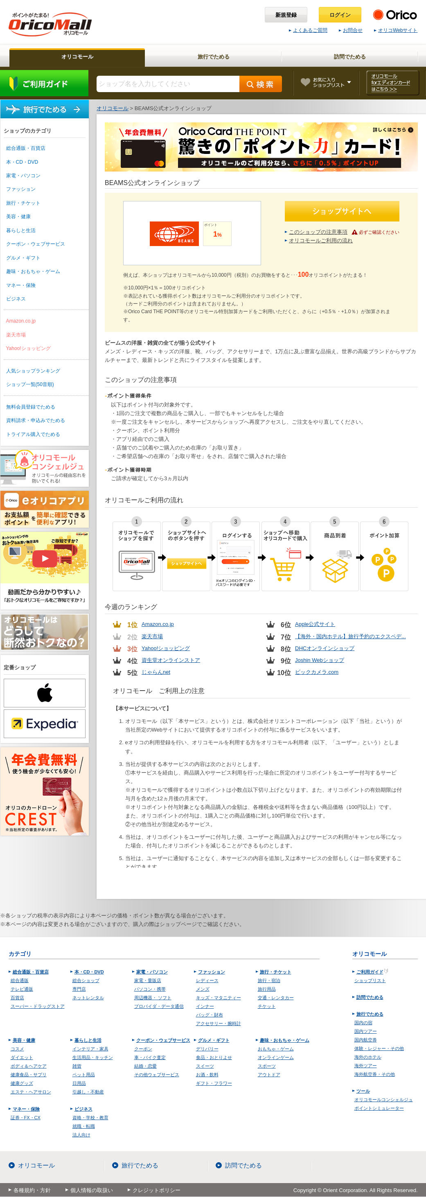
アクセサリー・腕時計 (218, 1023)
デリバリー (207, 1048)
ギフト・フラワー (214, 1083)
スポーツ (267, 1066)
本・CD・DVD (22, 162)
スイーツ (205, 1066)
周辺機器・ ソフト (152, 997)
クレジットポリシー (156, 1190)
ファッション (21, 189)
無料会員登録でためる (30, 407)
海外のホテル (367, 1057)
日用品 (79, 1083)
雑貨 (76, 1066)
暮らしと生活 (21, 230)
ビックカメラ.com (316, 672)
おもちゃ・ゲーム (276, 1048)
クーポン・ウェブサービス (35, 244)
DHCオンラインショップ (324, 648)
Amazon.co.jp (21, 321)
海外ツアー (365, 1065)
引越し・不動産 (88, 1091)
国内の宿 (363, 1022)
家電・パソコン (23, 175)
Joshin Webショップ (319, 660)
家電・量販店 (147, 980)
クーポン (143, 1048)
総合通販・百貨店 (25, 148)
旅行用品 (267, 989)
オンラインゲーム (276, 1057)
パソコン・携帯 (150, 989)
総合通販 (20, 980)
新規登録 (286, 15)
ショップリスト (370, 980)
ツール (363, 1091)
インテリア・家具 (90, 1048)
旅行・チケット (23, 203)
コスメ (17, 1048)
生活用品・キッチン (92, 1057)
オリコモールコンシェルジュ (383, 1099)
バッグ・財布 (209, 1014)
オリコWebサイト (395, 30)
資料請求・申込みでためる (35, 420)
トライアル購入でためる (33, 434)
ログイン (340, 15)
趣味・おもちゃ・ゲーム (33, 271)
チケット (267, 1006)
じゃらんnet (156, 672)
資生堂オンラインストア (171, 660)
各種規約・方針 (32, 1190)
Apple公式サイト (315, 624)
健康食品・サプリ (29, 1074)
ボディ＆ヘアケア (29, 1066)
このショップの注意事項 (318, 232)
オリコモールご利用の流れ (321, 240)
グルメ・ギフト (23, 258)
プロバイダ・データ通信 (159, 1006)
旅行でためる (44, 109)
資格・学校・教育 (90, 1117)
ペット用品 (83, 1074)
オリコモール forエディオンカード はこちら (392, 83)
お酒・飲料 (207, 1074)
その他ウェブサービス (156, 1074)
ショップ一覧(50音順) (30, 384)
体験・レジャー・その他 (379, 1048)
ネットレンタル (88, 997)
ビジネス (16, 299)
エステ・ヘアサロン (31, 1091)
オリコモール (36, 1165)
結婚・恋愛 (145, 1066)
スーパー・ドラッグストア (38, 1006)
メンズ (203, 989)
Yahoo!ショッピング (28, 348)
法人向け (81, 1134)
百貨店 (17, 997)
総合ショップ (85, 980)
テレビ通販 (22, 989)
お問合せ (351, 30)
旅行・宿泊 (269, 980)
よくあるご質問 (308, 30)
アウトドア (269, 1074)
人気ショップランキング (33, 371)
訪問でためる (369, 997)
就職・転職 (83, 1126)
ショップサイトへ (342, 211)
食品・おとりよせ (214, 1057)
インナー (205, 1006)
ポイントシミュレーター (379, 1108)
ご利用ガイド (44, 83)
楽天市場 (16, 335)
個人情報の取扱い (91, 1190)
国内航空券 (365, 1039)
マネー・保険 (21, 285)
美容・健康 (18, 216)
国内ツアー (365, 1031)
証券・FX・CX (26, 1117)
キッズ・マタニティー (218, 997)
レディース (207, 980)
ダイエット (22, 1057)
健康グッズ (22, 1083)
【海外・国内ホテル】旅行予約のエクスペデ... (350, 636)
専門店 (79, 989)
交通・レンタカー (276, 997)
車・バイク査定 (150, 1057)
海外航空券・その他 (374, 1074)
